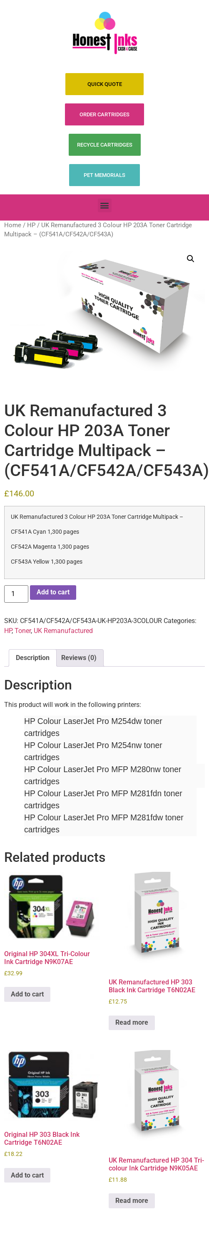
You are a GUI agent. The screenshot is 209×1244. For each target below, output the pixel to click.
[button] (105, 205)
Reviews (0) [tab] (79, 658)
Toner (23, 631)
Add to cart (53, 592)
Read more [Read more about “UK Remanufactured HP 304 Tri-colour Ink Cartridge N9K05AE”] (131, 1201)
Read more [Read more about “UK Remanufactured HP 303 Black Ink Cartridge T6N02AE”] (131, 1022)
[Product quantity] (16, 594)
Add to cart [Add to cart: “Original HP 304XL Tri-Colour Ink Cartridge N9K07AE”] (27, 994)
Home (12, 225)
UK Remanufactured (63, 631)
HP (31, 225)
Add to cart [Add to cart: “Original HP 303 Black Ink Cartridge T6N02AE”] (27, 1175)
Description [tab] (33, 658)
